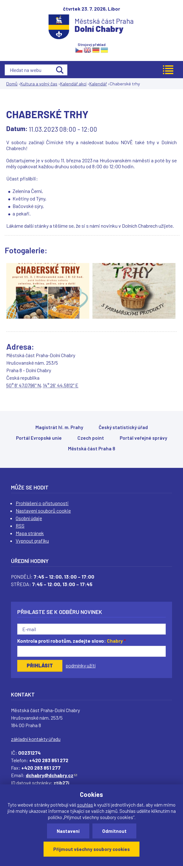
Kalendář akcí (73, 83)
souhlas (85, 805)
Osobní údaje (29, 518)
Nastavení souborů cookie (43, 511)
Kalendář (98, 83)
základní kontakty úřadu (35, 739)
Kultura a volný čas (38, 83)
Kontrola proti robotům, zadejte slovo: (71, 641)
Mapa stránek (30, 533)
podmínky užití (80, 665)
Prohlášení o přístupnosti (42, 503)
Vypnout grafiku (32, 541)
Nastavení (68, 831)
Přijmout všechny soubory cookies (91, 849)
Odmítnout (114, 831)
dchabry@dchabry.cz (51, 775)
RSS (20, 526)
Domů (12, 83)
